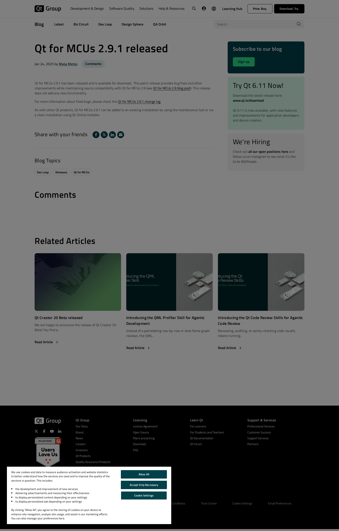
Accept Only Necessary (144, 485)
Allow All (144, 474)
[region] (89, 495)
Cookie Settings (144, 495)
